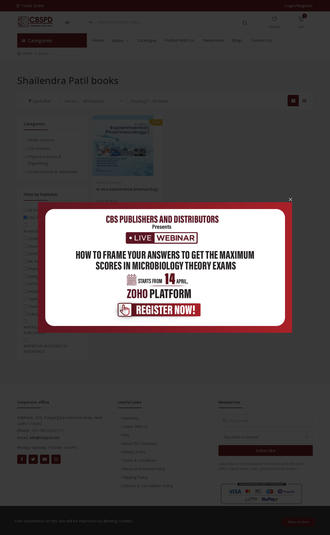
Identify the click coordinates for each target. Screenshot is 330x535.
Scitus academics (42, 313)
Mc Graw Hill (39, 261)
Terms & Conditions (139, 460)
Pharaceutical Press (45, 268)
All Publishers (39, 210)
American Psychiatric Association (52, 231)
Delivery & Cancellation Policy (147, 485)
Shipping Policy (135, 477)
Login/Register (299, 5)
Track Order (30, 5)
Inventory (130, 418)
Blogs (237, 40)
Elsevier (34, 246)
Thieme (34, 306)
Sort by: (71, 101)
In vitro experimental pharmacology (127, 189)
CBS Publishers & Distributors (53, 217)
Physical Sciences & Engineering (44, 160)
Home (98, 40)
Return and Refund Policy (143, 468)
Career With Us (135, 426)
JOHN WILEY (39, 253)
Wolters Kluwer (41, 291)
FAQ (126, 434)
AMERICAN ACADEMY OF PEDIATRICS (46, 348)
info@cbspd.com (45, 437)
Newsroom (213, 40)
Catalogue (147, 40)
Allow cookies (298, 521)
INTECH (35, 283)
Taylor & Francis (42, 298)
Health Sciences (109, 182)
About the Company (139, 443)
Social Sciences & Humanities (53, 171)
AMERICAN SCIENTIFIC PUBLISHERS (43, 330)
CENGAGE (36, 238)
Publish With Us (180, 40)
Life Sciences (39, 148)
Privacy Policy (133, 451)
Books (121, 40)
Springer (35, 276)
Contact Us (261, 40)
